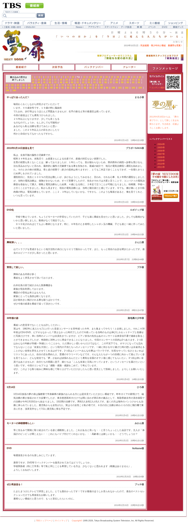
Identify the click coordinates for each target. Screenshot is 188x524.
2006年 (161, 150)
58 (116, 82)
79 (96, 85)
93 (74, 88)
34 (94, 79)
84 (23, 88)
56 (105, 82)
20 (129, 77)
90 (57, 88)
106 (14, 90)
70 (46, 85)
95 (85, 88)
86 (35, 88)
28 (61, 79)
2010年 (161, 164)
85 (29, 88)
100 (113, 88)
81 (7, 88)
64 (12, 85)
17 (112, 77)
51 (78, 82)
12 (84, 77)
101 (120, 88)
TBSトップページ (44, 520)
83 (18, 88)
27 (55, 79)
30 (72, 79)
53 (89, 82)
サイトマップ (61, 520)
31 (78, 79)
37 (111, 79)
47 (55, 82)
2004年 (161, 144)
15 (101, 77)
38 (116, 79)
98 (101, 88)
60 (128, 82)
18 (117, 77)
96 (90, 88)
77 (85, 85)
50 (72, 82)
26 (50, 79)
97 (96, 88)
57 (111, 82)
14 (95, 77)
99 (107, 88)
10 (73, 77)
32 (83, 79)
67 (29, 85)
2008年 (161, 157)
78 (90, 85)
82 (12, 88)
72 (57, 85)
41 (133, 79)
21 (134, 77)
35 (100, 79)
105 (7, 90)
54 (94, 82)
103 (133, 88)
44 (39, 82)
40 (128, 79)
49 (66, 82)
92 (68, 88)
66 (23, 85)
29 (66, 79)
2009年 (161, 160)
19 (123, 77)
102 (126, 88)
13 (90, 77)
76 (79, 85)
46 (50, 82)
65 (18, 85)
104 (140, 88)
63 (7, 85)
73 (62, 85)
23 (33, 79)
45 (44, 82)
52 (83, 82)
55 (100, 82)
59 (122, 82)
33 (89, 79)
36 (105, 79)
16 (106, 77)
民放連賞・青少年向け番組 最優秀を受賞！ (153, 45)
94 (79, 88)
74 (68, 85)
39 (122, 79)
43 (33, 82)
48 (61, 82)
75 (74, 85)
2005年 (161, 147)
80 (101, 85)
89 (51, 88)
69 (40, 85)
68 (35, 85)
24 (39, 79)
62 (139, 82)
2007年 (161, 154)
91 (62, 88)
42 (139, 79)
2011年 (161, 167)
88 (46, 88)
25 (44, 79)
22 (140, 77)
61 (133, 82)
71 (51, 85)
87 (40, 88)
